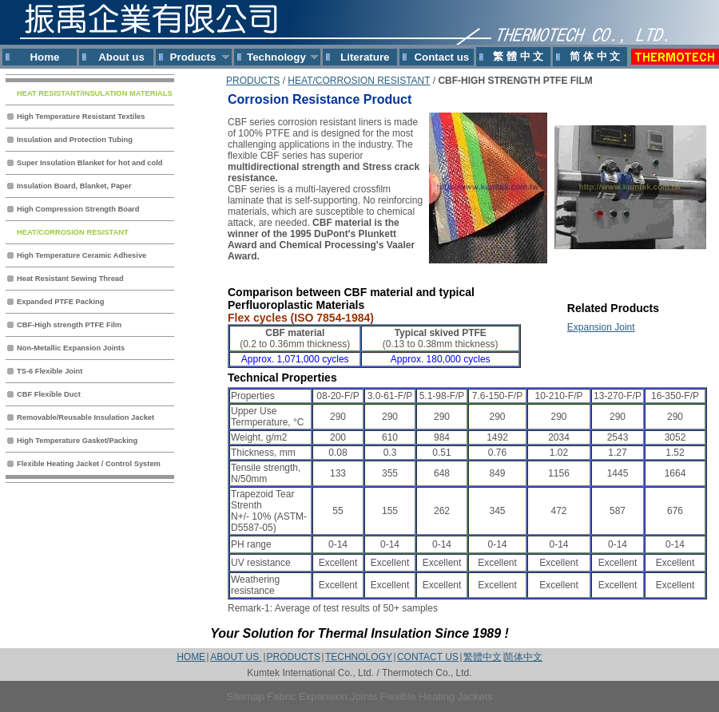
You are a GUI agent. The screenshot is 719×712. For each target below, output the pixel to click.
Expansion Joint (601, 327)
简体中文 (523, 657)
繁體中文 (482, 657)
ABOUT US (235, 657)
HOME (191, 657)
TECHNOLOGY (358, 657)
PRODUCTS (253, 80)
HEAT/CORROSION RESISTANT (359, 80)
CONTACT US (428, 657)
